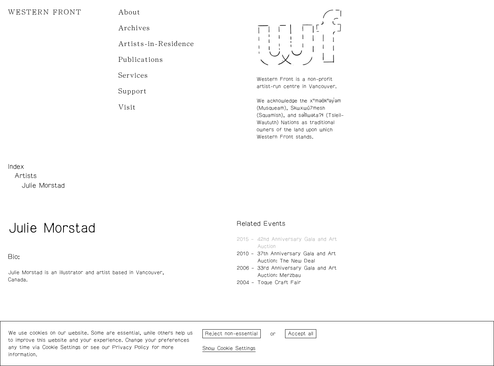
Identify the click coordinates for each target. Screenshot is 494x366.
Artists (25, 175)
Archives (134, 28)
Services (133, 75)
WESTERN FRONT (45, 12)
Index (16, 166)
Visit (127, 107)
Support (132, 91)
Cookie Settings (236, 348)
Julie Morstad (42, 185)
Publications (140, 59)
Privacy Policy (130, 347)
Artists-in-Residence (156, 43)
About (129, 12)
